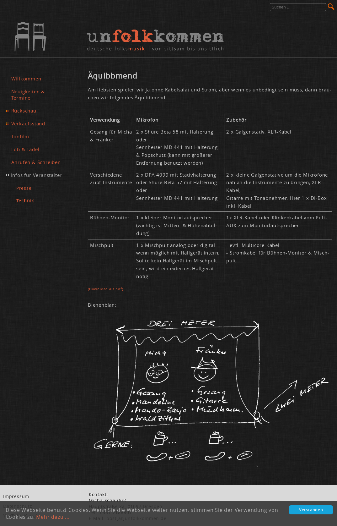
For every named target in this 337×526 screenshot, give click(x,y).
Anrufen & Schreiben (36, 162)
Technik (25, 201)
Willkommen (26, 78)
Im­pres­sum (16, 496)
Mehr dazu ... (52, 516)
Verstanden (311, 509)
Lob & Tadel (25, 149)
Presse (24, 188)
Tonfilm (20, 136)
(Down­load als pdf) (105, 289)
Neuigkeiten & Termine (28, 94)
